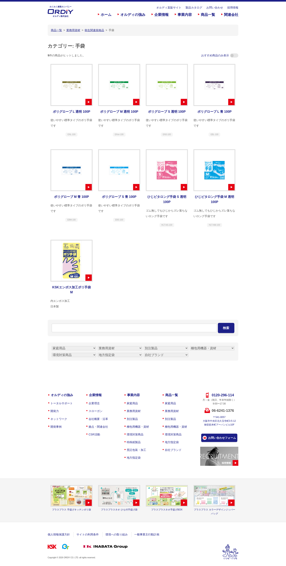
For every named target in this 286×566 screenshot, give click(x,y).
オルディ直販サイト (168, 7)
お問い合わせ (214, 7)
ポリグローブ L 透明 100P (71, 111)
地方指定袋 (134, 457)
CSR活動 (94, 434)
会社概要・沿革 (98, 419)
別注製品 (132, 419)
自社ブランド (173, 449)
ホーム (106, 15)
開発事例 (56, 426)
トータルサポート (61, 403)
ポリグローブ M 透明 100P (119, 111)
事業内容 (185, 15)
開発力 (54, 411)
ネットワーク (58, 419)
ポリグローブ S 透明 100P (167, 111)
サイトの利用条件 (87, 534)
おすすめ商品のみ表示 (219, 55)
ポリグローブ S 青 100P (119, 196)
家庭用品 (132, 403)
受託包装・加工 (136, 449)
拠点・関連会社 (98, 426)
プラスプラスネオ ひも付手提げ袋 (119, 509)
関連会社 (231, 15)
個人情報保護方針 (59, 534)
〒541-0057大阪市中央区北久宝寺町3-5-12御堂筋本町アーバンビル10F (219, 421)
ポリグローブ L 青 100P (214, 111)
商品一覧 (208, 15)
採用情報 (232, 7)
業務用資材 (134, 411)
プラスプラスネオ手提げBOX (166, 509)
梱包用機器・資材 (138, 426)
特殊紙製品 (134, 442)
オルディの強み (132, 15)
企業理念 (94, 403)
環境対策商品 (135, 434)
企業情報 (161, 15)
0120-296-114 (223, 395)
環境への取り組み (116, 534)
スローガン (95, 411)
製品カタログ (194, 7)
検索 (226, 328)
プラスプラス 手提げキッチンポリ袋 (71, 509)
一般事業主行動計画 (146, 534)
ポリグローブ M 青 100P (71, 196)
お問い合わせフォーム (222, 437)
